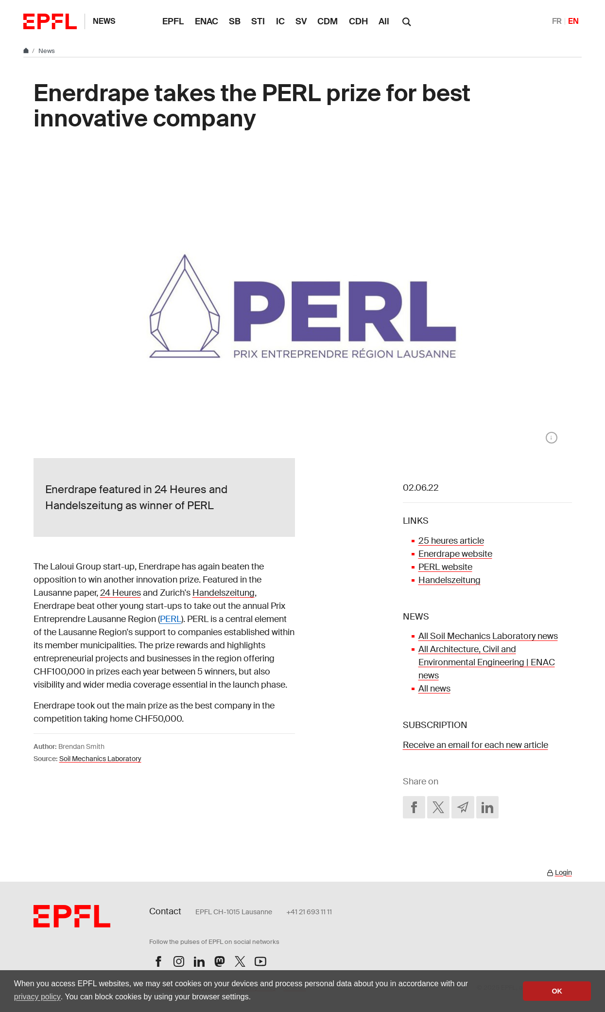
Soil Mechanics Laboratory (100, 758)
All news (434, 688)
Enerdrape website (455, 554)
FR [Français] (557, 21)
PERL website (445, 567)
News (104, 21)
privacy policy (37, 997)
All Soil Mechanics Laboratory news (488, 636)
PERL (170, 619)
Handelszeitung (223, 593)
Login (563, 872)
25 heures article (451, 541)
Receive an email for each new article (475, 745)
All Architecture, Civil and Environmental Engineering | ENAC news (486, 662)
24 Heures (120, 593)
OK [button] (557, 991)
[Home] (26, 51)
